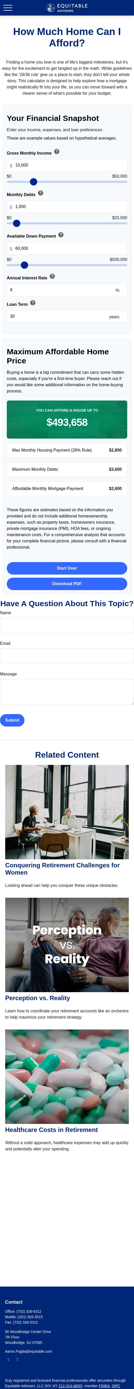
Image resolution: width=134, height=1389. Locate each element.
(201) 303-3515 (30, 1317)
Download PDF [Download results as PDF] (67, 584)
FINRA (104, 1386)
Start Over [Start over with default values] (67, 568)
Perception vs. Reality (37, 997)
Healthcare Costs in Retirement (51, 1129)
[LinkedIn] (17, 1359)
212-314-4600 (70, 1386)
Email (5, 643)
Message (8, 674)
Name (5, 613)
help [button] (57, 151)
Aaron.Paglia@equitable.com (28, 1351)
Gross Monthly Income (34, 152)
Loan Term (22, 303)
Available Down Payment (36, 235)
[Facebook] (8, 1359)
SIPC (116, 1386)
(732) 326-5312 (28, 1311)
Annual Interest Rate (31, 276)
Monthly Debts (25, 193)
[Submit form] (12, 720)
